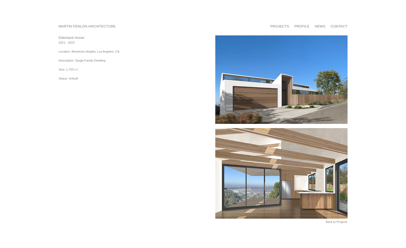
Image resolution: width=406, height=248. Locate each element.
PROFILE (301, 26)
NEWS (320, 26)
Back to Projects (337, 221)
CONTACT (339, 26)
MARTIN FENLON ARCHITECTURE (87, 26)
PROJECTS (279, 26)
